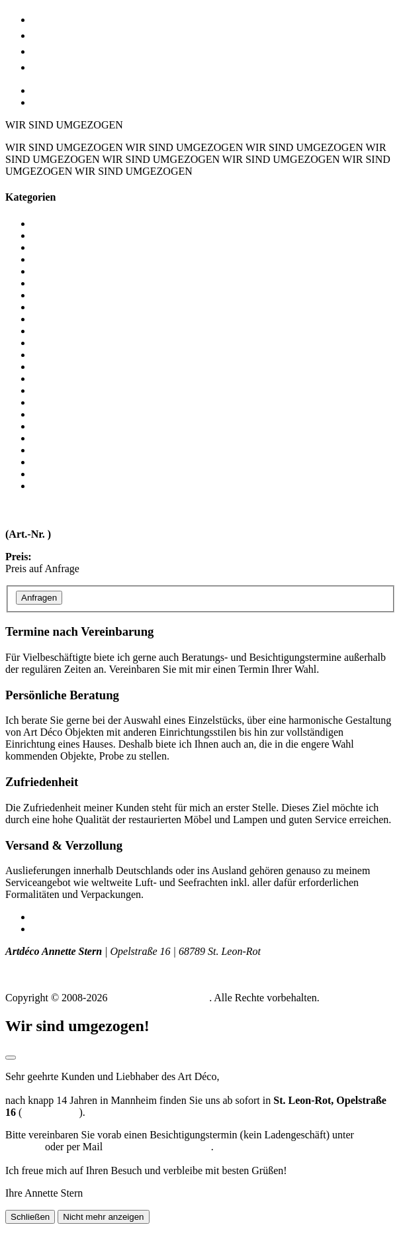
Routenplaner (50, 1112)
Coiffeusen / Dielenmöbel (86, 271)
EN (39, 102)
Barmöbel (52, 235)
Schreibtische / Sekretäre (84, 390)
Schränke (51, 378)
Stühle (45, 450)
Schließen (30, 1217)
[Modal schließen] (10, 1058)
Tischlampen (59, 462)
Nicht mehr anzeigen (103, 1217)
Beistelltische (60, 247)
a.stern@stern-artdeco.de (158, 1146)
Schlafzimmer (61, 366)
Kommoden (57, 318)
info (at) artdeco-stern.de (58, 975)
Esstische (51, 295)
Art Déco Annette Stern (160, 997)
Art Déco (57, 34)
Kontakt (54, 66)
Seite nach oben (38, 1229)
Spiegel (48, 426)
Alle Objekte (59, 223)
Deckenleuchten (66, 283)
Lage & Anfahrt (75, 50)
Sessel (45, 402)
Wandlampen (59, 485)
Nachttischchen (64, 354)
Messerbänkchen (67, 342)
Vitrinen (49, 473)
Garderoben (57, 307)
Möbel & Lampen (81, 18)
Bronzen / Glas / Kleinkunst (91, 259)
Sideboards (55, 414)
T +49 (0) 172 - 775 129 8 (60, 963)
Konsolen (52, 330)
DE (39, 90)
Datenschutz (58, 928)
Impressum (55, 916)
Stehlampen (57, 438)
